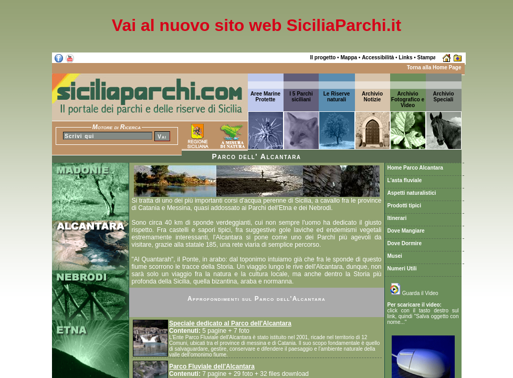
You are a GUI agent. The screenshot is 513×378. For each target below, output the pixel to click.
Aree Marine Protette (265, 96)
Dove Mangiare (406, 231)
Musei (395, 256)
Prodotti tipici (404, 205)
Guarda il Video (414, 293)
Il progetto (323, 57)
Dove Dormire (405, 243)
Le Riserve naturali (336, 96)
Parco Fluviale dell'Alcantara (212, 366)
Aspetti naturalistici (412, 193)
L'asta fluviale (405, 180)
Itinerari (397, 218)
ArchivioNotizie (372, 96)
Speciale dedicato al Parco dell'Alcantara (230, 323)
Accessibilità (378, 57)
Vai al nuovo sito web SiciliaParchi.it (256, 25)
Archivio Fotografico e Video (407, 99)
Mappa (348, 57)
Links (405, 57)
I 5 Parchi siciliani (300, 96)
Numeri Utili (402, 268)
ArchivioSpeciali (443, 96)
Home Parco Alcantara (415, 168)
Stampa (426, 57)
